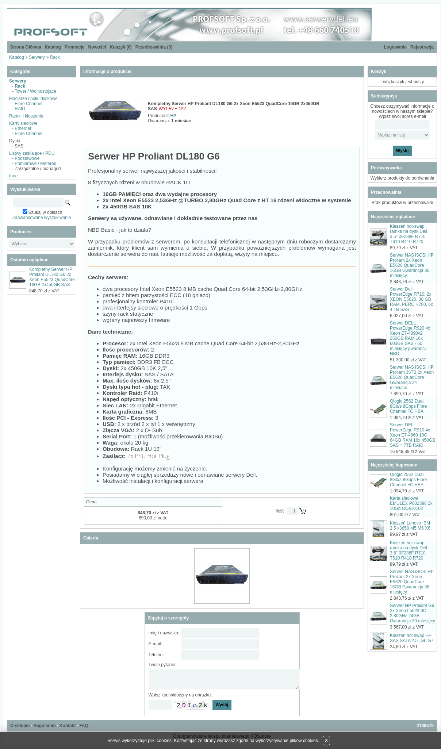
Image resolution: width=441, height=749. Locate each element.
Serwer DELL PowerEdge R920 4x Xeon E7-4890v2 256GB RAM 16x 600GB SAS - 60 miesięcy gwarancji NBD (410, 338)
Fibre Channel (28, 103)
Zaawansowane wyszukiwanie (41, 217)
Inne (13, 175)
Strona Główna (25, 47)
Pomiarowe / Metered (35, 163)
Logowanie (395, 47)
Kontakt (68, 725)
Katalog (53, 47)
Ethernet (23, 128)
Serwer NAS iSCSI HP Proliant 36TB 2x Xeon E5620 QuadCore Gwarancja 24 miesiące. (412, 377)
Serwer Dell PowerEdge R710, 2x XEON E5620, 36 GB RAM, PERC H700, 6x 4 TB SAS (411, 299)
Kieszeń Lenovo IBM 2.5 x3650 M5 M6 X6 (410, 526)
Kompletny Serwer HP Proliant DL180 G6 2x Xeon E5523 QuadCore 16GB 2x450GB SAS (52, 277)
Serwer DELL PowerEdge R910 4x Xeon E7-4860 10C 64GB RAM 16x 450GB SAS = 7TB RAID (412, 435)
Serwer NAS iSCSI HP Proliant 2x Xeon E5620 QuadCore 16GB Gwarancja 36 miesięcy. (412, 265)
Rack (55, 57)
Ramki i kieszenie (26, 116)
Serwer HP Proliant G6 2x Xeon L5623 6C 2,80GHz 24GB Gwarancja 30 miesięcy (412, 613)
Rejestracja (422, 47)
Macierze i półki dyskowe (33, 98)
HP (173, 115)
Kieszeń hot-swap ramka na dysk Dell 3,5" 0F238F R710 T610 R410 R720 (408, 234)
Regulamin (44, 725)
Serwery (37, 57)
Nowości (97, 47)
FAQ (83, 725)
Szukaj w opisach (45, 212)
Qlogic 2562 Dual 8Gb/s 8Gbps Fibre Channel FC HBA (408, 406)
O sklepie (20, 725)
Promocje (75, 47)
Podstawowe (27, 158)
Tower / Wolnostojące (35, 91)
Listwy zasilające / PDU (32, 153)
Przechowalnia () (153, 47)
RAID (20, 108)
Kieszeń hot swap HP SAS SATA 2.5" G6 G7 (411, 638)
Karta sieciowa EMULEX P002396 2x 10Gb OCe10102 (411, 503)
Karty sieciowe (23, 123)
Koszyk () (121, 47)
